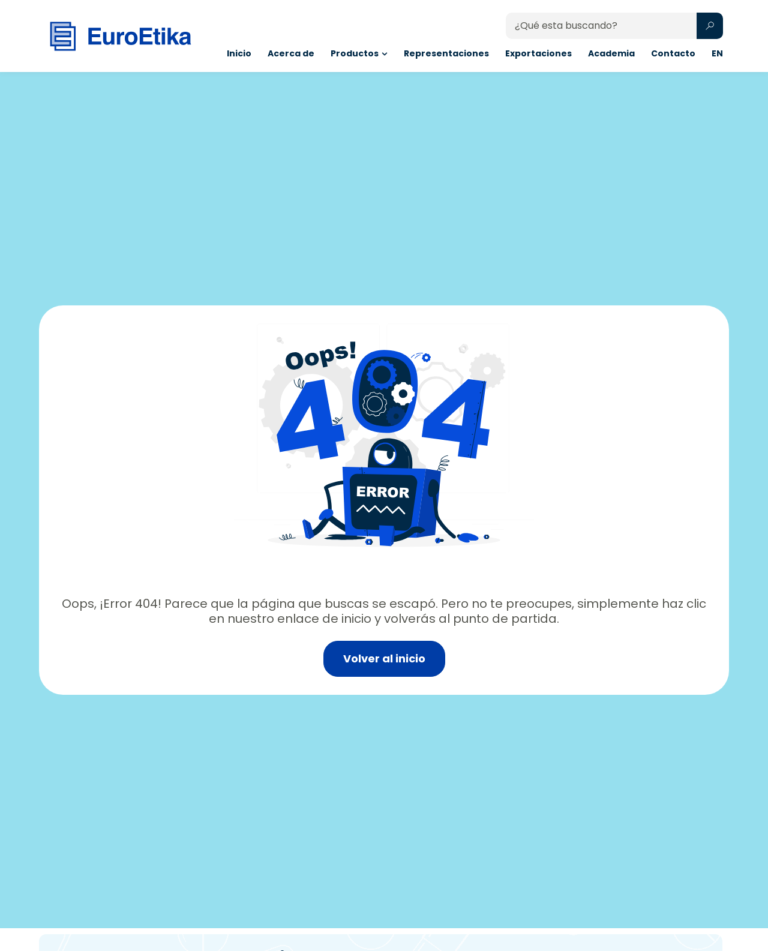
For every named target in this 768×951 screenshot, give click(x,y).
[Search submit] (710, 26)
